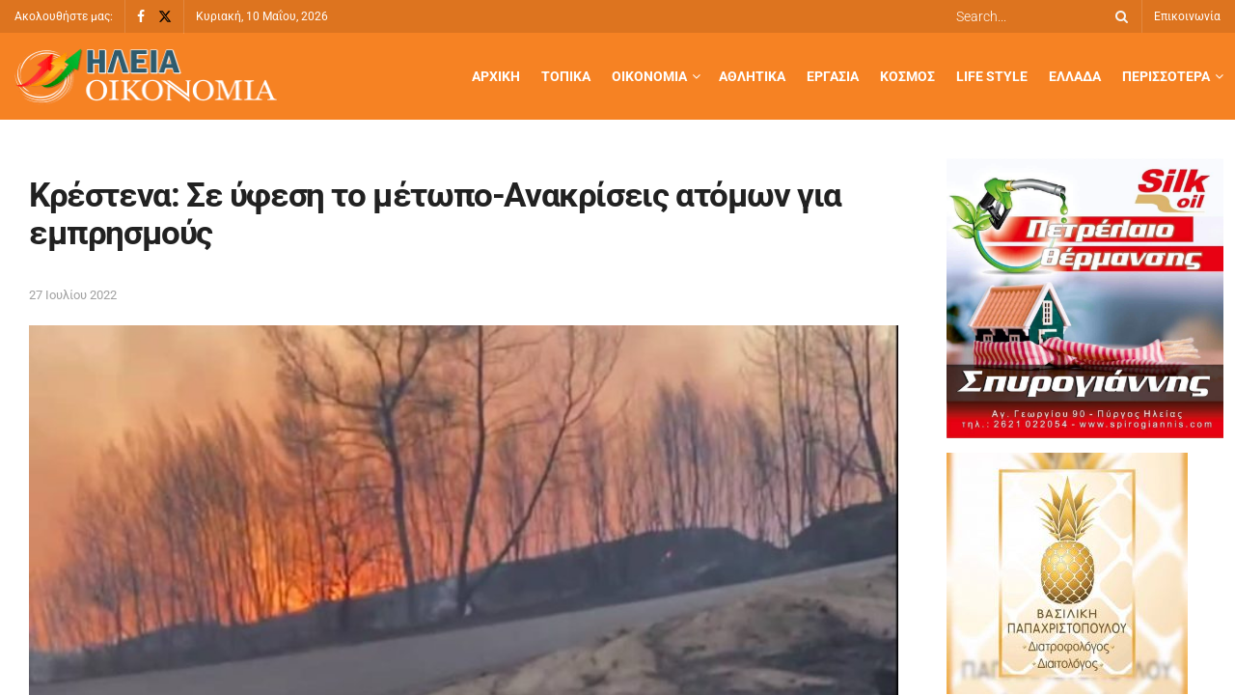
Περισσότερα (1166, 76)
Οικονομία (649, 76)
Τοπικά (565, 76)
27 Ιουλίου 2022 (73, 295)
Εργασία (833, 76)
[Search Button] (1118, 16)
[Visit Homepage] (145, 76)
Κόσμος (907, 76)
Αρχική (496, 76)
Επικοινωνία (1187, 16)
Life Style (992, 76)
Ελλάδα (1075, 76)
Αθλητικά (752, 76)
